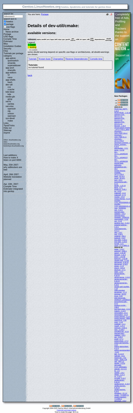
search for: (9, 14)
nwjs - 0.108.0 (119, 330)
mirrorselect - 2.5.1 (121, 313)
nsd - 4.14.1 (118, 210)
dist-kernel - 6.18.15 (121, 262)
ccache (11, 89)
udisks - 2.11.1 (119, 375)
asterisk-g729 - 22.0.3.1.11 (119, 123)
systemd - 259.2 (120, 236)
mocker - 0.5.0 (119, 197)
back (30, 75)
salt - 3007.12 (119, 361)
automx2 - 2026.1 (120, 251)
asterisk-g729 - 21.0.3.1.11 (119, 119)
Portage (7, 34)
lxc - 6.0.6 (117, 191)
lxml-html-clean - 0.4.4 (122, 309)
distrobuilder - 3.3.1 (121, 148)
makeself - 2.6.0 (120, 193)
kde (9, 94)
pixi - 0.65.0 (118, 337)
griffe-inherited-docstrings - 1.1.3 (120, 291)
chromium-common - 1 (122, 143)
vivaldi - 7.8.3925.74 (121, 395)
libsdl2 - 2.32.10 (120, 186)
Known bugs (45, 59)
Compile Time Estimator (10, 40)
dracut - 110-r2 (119, 268)
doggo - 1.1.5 (119, 266)
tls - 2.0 (117, 371)
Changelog (58, 59)
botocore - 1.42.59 (120, 259)
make (10, 121)
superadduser (14, 65)
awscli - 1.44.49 (119, 253)
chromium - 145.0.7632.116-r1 (120, 132)
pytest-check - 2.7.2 (121, 341)
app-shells (10, 80)
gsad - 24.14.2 (119, 176)
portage (9, 24)
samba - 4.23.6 (119, 363)
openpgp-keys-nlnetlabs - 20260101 (121, 216)
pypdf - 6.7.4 (118, 339)
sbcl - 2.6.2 (118, 232)
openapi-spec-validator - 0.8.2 (119, 334)
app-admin (11, 58)
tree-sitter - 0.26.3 (120, 240)
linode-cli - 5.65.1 (120, 189)
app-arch (10, 68)
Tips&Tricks (9, 125)
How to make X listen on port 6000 (12, 158)
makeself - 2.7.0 (120, 195)
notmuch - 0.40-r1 (120, 328)
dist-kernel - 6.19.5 (121, 264)
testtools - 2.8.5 (119, 238)
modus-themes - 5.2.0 (122, 317)
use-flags (10, 27)
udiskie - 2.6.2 (119, 373)
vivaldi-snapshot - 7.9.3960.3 (120, 398)
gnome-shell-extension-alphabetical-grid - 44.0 (120, 166)
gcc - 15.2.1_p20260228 (121, 160)
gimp (10, 99)
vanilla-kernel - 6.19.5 (122, 384)
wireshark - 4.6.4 (120, 401)
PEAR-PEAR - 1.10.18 (122, 113)
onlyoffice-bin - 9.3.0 (121, 332)
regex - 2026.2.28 (120, 360)
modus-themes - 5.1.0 (122, 199)
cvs (9, 87)
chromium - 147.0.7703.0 (119, 140)
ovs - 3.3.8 (118, 221)
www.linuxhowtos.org (12, 144)
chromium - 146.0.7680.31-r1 (120, 136)
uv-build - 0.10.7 (120, 378)
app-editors (11, 72)
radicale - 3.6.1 (119, 356)
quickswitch (13, 60)
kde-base (10, 92)
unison (11, 113)
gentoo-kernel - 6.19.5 (122, 277)
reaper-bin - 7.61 (120, 358)
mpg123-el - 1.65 (120, 320)
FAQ (6, 51)
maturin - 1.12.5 (120, 311)
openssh (12, 109)
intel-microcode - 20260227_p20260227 (122, 299)
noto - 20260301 (120, 208)
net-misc (10, 106)
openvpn (12, 116)
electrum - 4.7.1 (119, 270)
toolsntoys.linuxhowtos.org (14, 146)
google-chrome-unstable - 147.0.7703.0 (120, 172)
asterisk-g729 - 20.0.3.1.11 (119, 115)
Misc (6, 44)
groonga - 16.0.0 (120, 294)
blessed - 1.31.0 (120, 255)
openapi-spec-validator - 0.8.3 (119, 213)
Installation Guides (12, 46)
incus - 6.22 (118, 296)
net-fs (8, 101)
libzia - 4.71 (118, 188)
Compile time (96, 59)
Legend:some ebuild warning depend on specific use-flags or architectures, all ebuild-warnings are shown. (70, 39)
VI (9, 75)
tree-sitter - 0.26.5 (120, 242)
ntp (9, 111)
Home (6, 29)
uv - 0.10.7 (118, 376)
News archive (12, 32)
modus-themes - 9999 (122, 318)
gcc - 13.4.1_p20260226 (121, 153)
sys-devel (10, 118)
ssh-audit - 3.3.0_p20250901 (120, 366)
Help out (8, 128)
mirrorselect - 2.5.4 (121, 315)
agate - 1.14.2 (119, 249)
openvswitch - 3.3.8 (121, 219)
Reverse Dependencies (76, 59)
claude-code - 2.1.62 (121, 260)
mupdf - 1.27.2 (119, 326)
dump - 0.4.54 (119, 150)
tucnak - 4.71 (119, 244)
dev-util (9, 85)
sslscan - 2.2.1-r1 (120, 369)
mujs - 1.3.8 (118, 322)
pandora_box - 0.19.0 (122, 223)
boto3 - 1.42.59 (119, 257)
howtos (9, 21)
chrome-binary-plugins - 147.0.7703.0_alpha (122, 129)
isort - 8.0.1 (118, 180)
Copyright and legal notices (66, 410)
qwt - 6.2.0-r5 (119, 354)
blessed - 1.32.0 (120, 126)
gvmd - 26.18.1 (119, 178)
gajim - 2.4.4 (118, 272)
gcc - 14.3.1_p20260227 (121, 157)
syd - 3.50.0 (118, 234)
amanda (11, 63)
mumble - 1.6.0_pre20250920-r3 (122, 201)
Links (6, 123)
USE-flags (8, 36)
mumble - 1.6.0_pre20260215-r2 (122, 205)
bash (10, 82)
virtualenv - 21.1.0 (120, 393)
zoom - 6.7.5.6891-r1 (121, 246)
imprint (7, 133)
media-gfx (10, 97)
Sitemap (7, 130)
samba (11, 104)
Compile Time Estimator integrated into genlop (13, 188)
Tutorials (32, 59)
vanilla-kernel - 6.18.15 (119, 381)
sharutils (12, 70)
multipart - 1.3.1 (119, 324)
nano (10, 77)
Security (7, 48)
